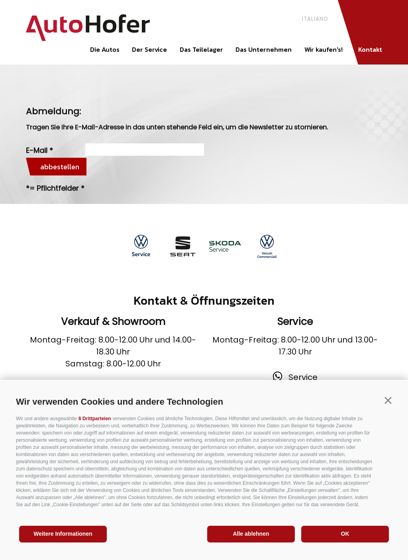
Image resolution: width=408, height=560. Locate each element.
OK (345, 534)
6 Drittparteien (94, 418)
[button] (388, 401)
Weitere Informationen (62, 534)
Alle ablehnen (251, 534)
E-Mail (36, 150)
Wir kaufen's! (323, 49)
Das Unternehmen (263, 49)
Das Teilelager (201, 49)
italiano (315, 19)
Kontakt (370, 49)
